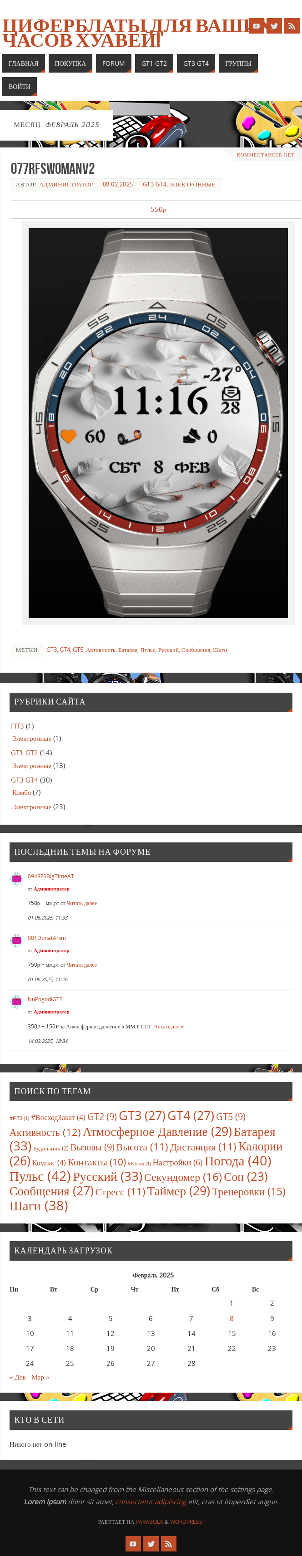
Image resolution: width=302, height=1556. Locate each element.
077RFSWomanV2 (53, 168)
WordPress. (187, 1522)
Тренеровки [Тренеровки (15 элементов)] (249, 1191)
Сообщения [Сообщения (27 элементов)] (52, 1190)
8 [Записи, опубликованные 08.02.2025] (232, 1318)
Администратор (66, 184)
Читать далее (82, 903)
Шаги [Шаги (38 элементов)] (39, 1205)
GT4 (65, 650)
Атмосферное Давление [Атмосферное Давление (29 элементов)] (157, 1131)
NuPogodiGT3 (45, 999)
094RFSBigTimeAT (51, 876)
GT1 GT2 (24, 752)
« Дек (18, 1376)
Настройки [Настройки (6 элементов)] (178, 1162)
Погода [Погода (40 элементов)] (238, 1160)
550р (158, 209)
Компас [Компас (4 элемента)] (49, 1163)
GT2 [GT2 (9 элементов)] (102, 1116)
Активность (101, 650)
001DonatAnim (47, 938)
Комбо (21, 792)
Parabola (149, 1522)
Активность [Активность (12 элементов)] (45, 1132)
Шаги (220, 650)
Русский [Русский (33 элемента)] (107, 1175)
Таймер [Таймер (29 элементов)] (179, 1190)
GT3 (51, 650)
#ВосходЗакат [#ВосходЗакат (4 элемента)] (58, 1117)
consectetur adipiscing (151, 1501)
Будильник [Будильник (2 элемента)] (51, 1148)
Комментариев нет (266, 155)
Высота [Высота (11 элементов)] (142, 1146)
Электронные (193, 184)
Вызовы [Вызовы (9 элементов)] (92, 1146)
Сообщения (196, 650)
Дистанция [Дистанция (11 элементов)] (203, 1146)
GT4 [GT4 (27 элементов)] (190, 1115)
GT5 (78, 650)
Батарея (127, 650)
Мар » (40, 1376)
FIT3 (17, 725)
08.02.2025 (118, 184)
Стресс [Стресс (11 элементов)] (121, 1191)
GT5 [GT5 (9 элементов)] (231, 1116)
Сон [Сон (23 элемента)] (246, 1176)
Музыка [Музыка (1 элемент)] (139, 1163)
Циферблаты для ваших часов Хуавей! (137, 32)
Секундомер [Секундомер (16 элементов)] (183, 1176)
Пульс (147, 650)
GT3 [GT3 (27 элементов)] (142, 1115)
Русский (168, 650)
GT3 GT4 (155, 184)
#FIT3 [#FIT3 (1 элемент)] (19, 1118)
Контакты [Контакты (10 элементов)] (97, 1161)
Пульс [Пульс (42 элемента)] (40, 1176)
